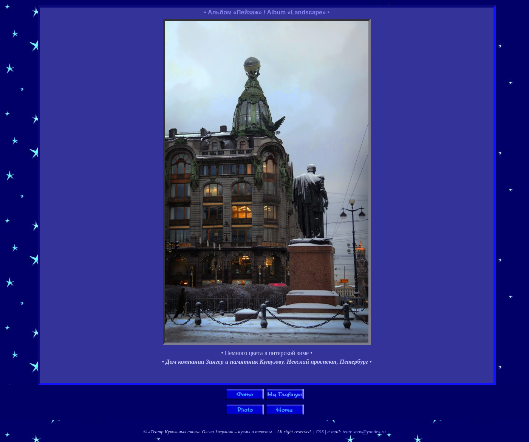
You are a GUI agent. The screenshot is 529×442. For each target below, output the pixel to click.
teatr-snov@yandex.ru (364, 431)
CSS (319, 431)
